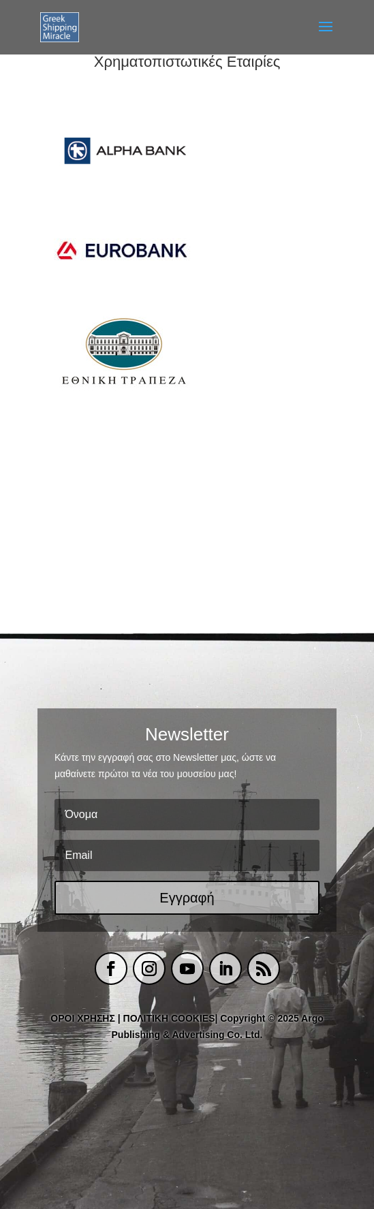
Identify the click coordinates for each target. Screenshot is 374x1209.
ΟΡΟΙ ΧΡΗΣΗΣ (82, 1018)
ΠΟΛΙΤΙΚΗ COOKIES (169, 1018)
